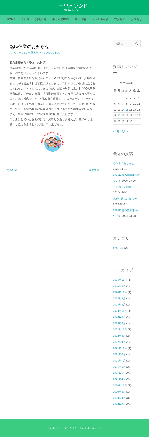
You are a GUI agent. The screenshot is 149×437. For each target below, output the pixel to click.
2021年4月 (119, 379)
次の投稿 (95, 170)
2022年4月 (119, 342)
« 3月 (116, 131)
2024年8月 (119, 298)
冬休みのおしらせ (124, 163)
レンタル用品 (99, 19)
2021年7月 (119, 360)
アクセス (118, 19)
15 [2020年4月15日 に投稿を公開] (126, 109)
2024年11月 (120, 292)
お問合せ (135, 19)
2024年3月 (119, 304)
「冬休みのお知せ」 (125, 187)
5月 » (125, 131)
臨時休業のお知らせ (125, 198)
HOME (12, 19)
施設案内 (41, 19)
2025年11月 (120, 279)
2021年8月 (119, 354)
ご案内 (26, 19)
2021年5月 (119, 373)
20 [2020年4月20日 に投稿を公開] (118, 115)
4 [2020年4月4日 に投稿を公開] (138, 97)
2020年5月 (119, 391)
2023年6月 (119, 323)
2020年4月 (119, 398)
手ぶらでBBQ (60, 19)
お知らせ (16, 52)
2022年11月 (120, 329)
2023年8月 (119, 317)
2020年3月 (119, 404)
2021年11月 (120, 348)
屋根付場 (80, 19)
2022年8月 (119, 335)
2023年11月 (120, 310)
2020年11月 (120, 385)
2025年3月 (119, 286)
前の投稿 (10, 170)
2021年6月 (119, 366)
